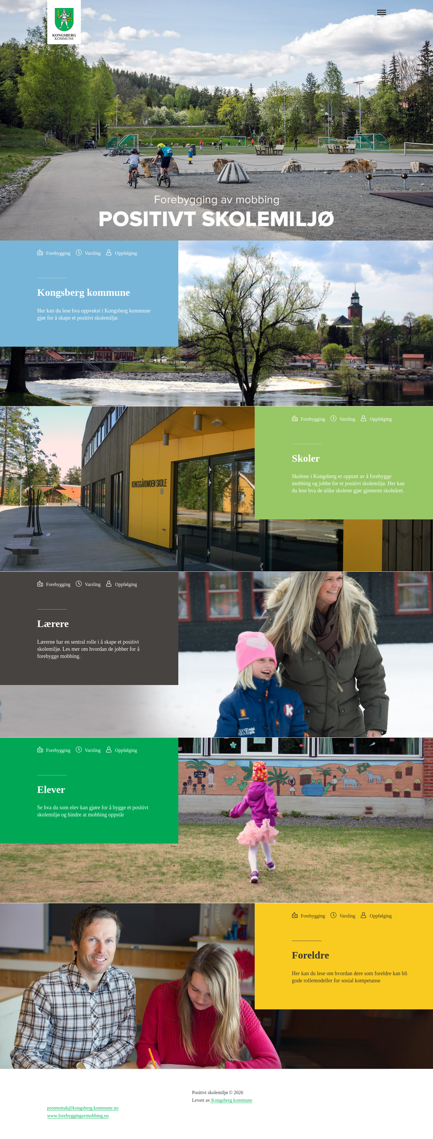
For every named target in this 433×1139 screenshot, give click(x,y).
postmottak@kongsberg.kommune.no (83, 1107)
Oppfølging (126, 253)
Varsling (92, 253)
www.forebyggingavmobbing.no (78, 1115)
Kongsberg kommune (231, 1100)
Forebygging (58, 253)
